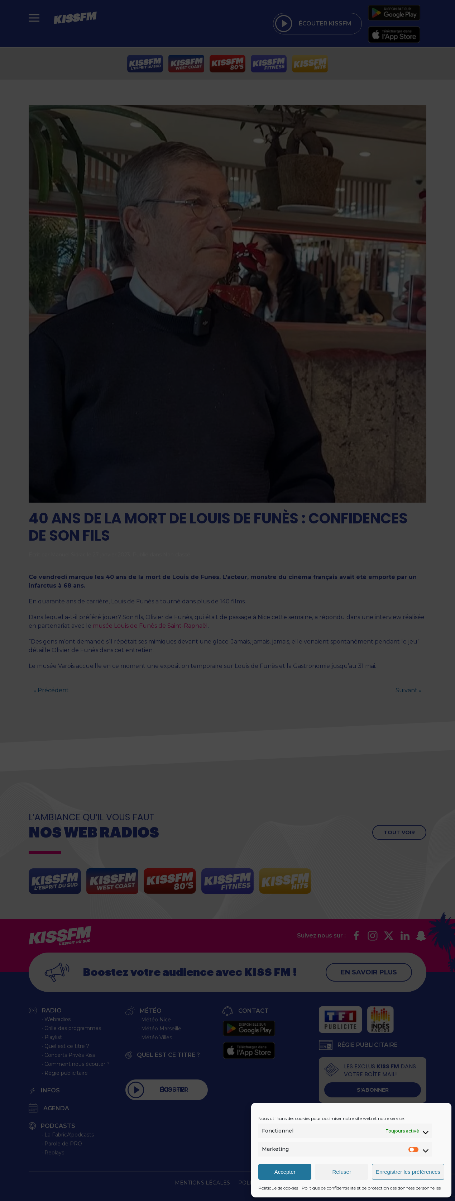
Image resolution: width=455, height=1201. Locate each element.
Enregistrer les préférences (408, 1172)
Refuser (341, 1172)
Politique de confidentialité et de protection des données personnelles (371, 1188)
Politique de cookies (278, 1188)
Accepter (285, 1172)
